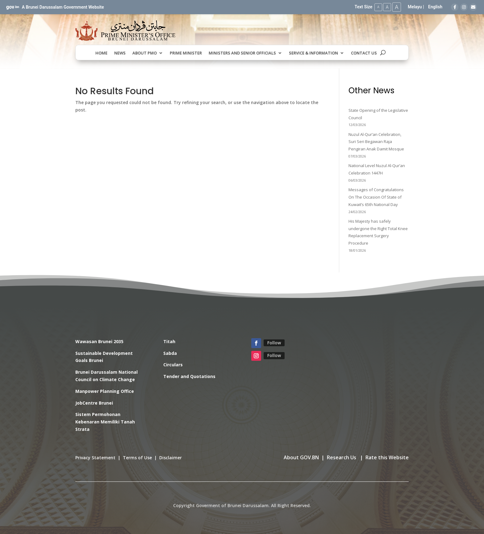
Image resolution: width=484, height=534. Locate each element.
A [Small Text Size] (377, 7)
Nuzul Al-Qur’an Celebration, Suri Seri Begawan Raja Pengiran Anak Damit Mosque (376, 141)
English (435, 6)
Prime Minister (186, 52)
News (120, 52)
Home (101, 52)
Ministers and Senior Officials (242, 52)
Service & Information (313, 52)
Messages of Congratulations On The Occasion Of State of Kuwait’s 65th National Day (376, 197)
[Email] (473, 7)
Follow (274, 342)
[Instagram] (464, 7)
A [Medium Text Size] (386, 6)
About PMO (144, 52)
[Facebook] (454, 7)
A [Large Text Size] (396, 7)
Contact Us (364, 52)
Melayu (415, 6)
